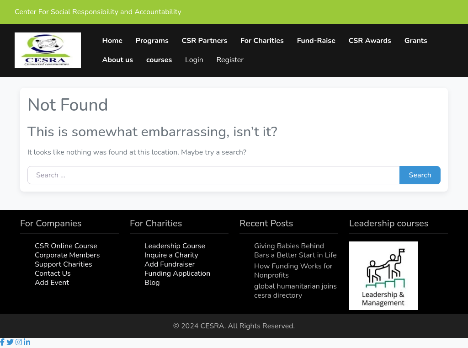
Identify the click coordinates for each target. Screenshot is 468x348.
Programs (152, 41)
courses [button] (159, 60)
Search (420, 176)
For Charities (262, 41)
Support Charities (63, 264)
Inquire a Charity (171, 255)
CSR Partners (205, 41)
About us (117, 60)
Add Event (52, 283)
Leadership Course (174, 246)
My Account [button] (213, 60)
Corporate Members (67, 255)
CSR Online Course (66, 246)
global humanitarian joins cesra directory (295, 291)
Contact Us (53, 273)
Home (112, 41)
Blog (152, 283)
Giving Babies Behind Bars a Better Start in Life (295, 251)
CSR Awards (370, 41)
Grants (415, 41)
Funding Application (177, 273)
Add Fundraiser (169, 264)
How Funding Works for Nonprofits (293, 271)
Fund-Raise (316, 41)
